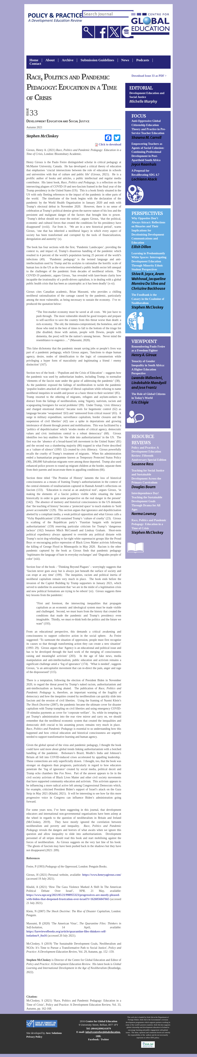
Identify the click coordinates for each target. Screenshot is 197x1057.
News (125, 60)
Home (33, 60)
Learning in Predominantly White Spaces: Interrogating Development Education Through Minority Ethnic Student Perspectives (148, 261)
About (50, 60)
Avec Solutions (54, 1033)
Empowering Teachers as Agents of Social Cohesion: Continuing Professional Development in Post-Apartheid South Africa (147, 151)
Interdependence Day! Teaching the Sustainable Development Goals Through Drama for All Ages (146, 501)
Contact (35, 64)
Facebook (93, 1039)
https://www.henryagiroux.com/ (101, 874)
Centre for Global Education (101, 1021)
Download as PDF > (149, 75)
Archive (68, 60)
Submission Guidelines (97, 60)
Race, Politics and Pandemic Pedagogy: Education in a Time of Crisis (148, 524)
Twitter (105, 1039)
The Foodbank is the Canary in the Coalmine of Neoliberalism (147, 298)
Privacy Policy (34, 1036)
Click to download (108, 144)
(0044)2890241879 (101, 1028)
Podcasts (142, 60)
